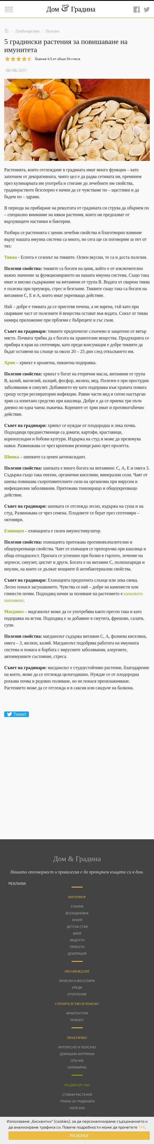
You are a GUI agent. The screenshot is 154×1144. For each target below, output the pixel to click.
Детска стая (77, 926)
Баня (77, 933)
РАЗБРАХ (79, 1135)
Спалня (77, 906)
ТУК (141, 1127)
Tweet (16, 714)
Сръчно (77, 1060)
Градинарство (77, 1085)
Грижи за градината (77, 1101)
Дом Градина (71, 9)
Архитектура (77, 1013)
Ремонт (77, 1020)
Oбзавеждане (77, 971)
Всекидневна (77, 913)
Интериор (77, 897)
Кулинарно (77, 1067)
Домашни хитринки (77, 1054)
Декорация (77, 953)
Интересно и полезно (77, 1047)
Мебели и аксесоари (77, 981)
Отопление (77, 994)
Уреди (77, 987)
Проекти (77, 947)
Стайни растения (77, 1094)
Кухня (77, 920)
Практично (77, 1038)
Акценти (77, 940)
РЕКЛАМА (17, 883)
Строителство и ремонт (77, 1004)
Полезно (77, 1108)
